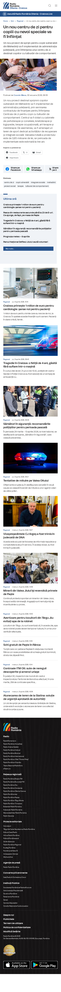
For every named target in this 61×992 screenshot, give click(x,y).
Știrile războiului (9, 844)
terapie (21, 189)
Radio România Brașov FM (12, 781)
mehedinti (51, 185)
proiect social (10, 189)
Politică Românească (11, 841)
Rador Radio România (11, 869)
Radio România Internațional (13, 759)
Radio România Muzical (11, 755)
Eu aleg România (9, 850)
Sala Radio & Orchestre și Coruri (14, 880)
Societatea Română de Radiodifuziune (17, 890)
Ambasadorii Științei (10, 856)
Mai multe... (10, 251)
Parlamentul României (11, 899)
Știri (12, 21)
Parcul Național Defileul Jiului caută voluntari (30, 244)
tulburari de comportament (37, 189)
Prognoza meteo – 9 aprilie (30, 239)
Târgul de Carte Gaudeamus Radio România (19, 831)
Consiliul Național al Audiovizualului (15, 908)
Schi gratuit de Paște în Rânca (30, 649)
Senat (5, 902)
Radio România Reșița (11, 800)
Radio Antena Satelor (11, 749)
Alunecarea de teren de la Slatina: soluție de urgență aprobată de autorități (30, 701)
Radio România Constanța (12, 790)
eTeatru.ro (6, 771)
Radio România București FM (13, 784)
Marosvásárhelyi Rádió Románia (15, 815)
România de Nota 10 (10, 853)
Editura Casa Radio (10, 834)
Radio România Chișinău (12, 765)
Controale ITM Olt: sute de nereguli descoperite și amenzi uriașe (30, 674)
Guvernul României (10, 896)
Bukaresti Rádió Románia (12, 809)
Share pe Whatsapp (36, 171)
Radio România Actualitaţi (12, 746)
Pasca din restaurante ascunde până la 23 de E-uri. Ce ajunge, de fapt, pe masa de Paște (30, 216)
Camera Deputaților (10, 905)
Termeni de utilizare (13, 926)
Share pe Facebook (16, 171)
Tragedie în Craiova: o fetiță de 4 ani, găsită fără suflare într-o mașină (30, 224)
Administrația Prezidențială (13, 893)
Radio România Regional (12, 847)
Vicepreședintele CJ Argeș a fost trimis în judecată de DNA (30, 525)
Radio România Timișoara (12, 806)
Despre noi (8, 918)
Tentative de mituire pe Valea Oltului (30, 470)
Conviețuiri (7, 828)
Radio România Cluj (10, 787)
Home (5, 21)
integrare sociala (38, 185)
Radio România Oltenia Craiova (14, 793)
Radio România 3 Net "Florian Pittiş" (16, 762)
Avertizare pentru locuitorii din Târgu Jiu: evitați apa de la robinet (30, 624)
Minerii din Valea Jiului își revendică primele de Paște (30, 582)
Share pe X (55, 171)
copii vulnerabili (22, 185)
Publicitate (8, 922)
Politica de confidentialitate (17, 930)
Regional (20, 21)
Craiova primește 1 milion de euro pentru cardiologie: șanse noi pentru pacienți (30, 208)
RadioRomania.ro (9, 743)
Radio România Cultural (11, 752)
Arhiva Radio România (11, 838)
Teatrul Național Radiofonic (13, 768)
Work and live (8, 859)
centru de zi (9, 185)
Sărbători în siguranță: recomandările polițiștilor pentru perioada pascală (30, 232)
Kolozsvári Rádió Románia (12, 812)
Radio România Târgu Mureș (13, 803)
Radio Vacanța (8, 818)
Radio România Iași (10, 797)
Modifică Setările (11, 934)
